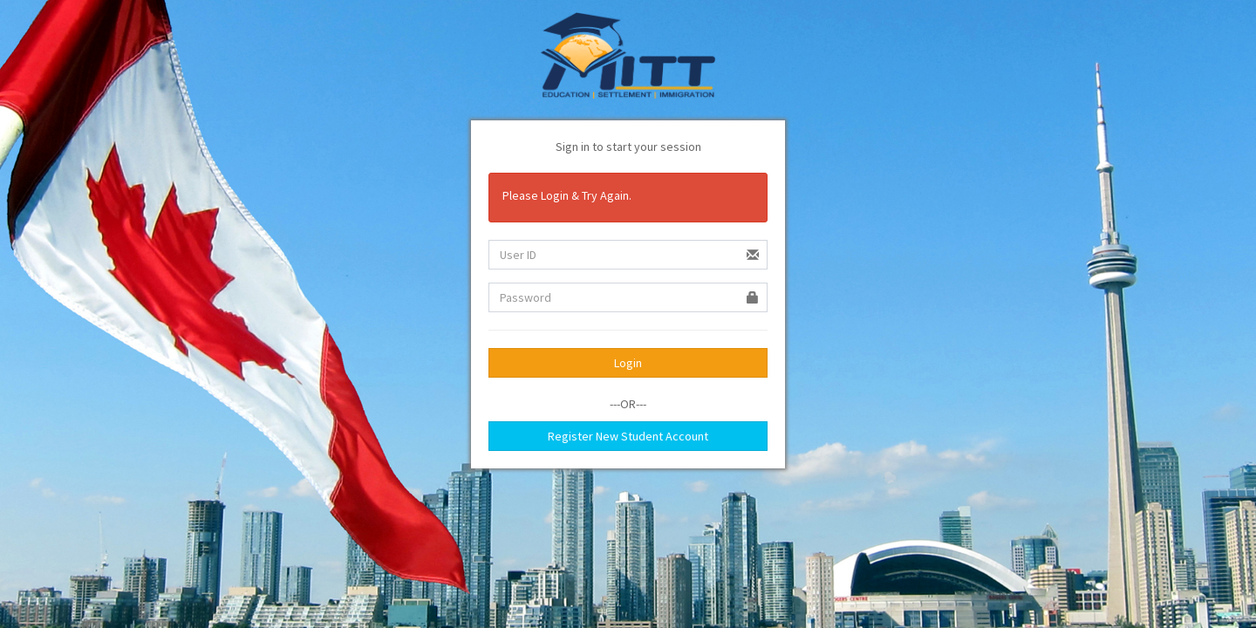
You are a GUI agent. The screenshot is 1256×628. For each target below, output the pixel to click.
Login (628, 363)
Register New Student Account (628, 436)
